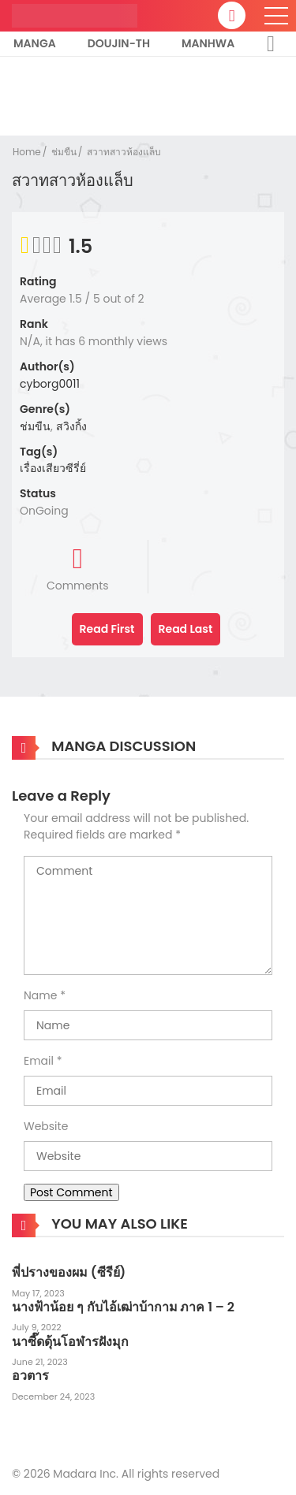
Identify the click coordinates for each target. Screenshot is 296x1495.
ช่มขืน (64, 151)
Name (40, 995)
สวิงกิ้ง (71, 426)
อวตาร (30, 1376)
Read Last (186, 629)
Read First (107, 629)
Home (27, 151)
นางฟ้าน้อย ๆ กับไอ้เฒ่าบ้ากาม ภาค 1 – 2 (123, 1307)
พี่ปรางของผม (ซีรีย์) (69, 1272)
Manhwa (208, 43)
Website (46, 1126)
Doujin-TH (119, 43)
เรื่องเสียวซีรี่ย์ (53, 468)
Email (39, 1061)
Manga (34, 43)
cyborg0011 (50, 384)
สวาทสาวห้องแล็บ (124, 151)
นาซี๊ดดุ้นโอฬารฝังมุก (70, 1342)
